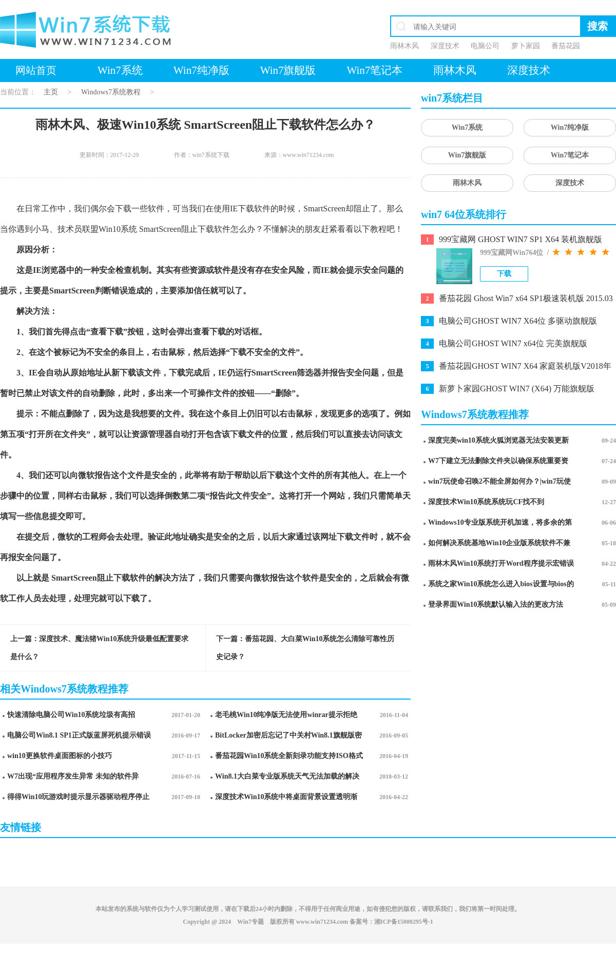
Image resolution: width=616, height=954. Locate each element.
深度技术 (445, 46)
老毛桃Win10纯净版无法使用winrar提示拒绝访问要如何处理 (286, 717)
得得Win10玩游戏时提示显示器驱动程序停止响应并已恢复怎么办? (78, 799)
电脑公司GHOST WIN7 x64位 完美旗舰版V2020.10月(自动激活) (513, 344)
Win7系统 (120, 70)
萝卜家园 (525, 46)
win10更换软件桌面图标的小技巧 (59, 756)
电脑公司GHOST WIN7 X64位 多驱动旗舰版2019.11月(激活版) (518, 321)
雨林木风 (404, 46)
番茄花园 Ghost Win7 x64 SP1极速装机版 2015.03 (526, 298)
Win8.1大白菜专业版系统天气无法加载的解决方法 (287, 778)
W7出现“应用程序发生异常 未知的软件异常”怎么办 (73, 778)
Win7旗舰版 (288, 70)
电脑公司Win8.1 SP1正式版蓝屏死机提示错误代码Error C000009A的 (79, 737)
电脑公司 (485, 46)
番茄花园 (565, 46)
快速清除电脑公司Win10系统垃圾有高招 (71, 715)
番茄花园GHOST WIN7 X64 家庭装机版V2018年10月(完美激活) (525, 367)
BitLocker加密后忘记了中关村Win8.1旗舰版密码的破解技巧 (288, 737)
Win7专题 (250, 921)
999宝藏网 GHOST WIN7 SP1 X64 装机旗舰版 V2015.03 (520, 240)
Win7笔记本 (374, 70)
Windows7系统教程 (111, 92)
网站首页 (35, 70)
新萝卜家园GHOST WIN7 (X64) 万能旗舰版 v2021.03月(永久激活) (516, 389)
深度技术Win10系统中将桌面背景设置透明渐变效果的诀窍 (286, 799)
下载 (504, 273)
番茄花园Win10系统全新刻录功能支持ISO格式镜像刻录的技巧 (289, 758)
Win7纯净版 (201, 70)
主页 (51, 92)
